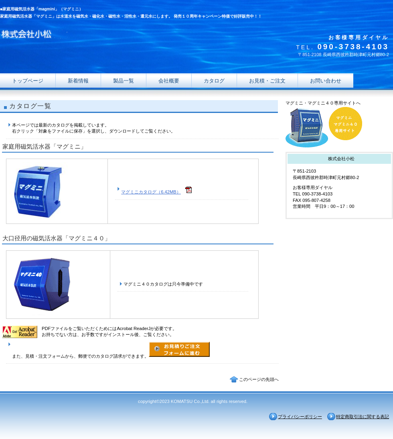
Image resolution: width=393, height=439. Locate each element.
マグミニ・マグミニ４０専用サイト (339, 127)
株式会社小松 (80, 35)
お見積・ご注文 (267, 81)
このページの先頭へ (259, 379)
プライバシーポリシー (300, 416)
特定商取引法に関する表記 (362, 416)
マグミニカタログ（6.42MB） (151, 191)
